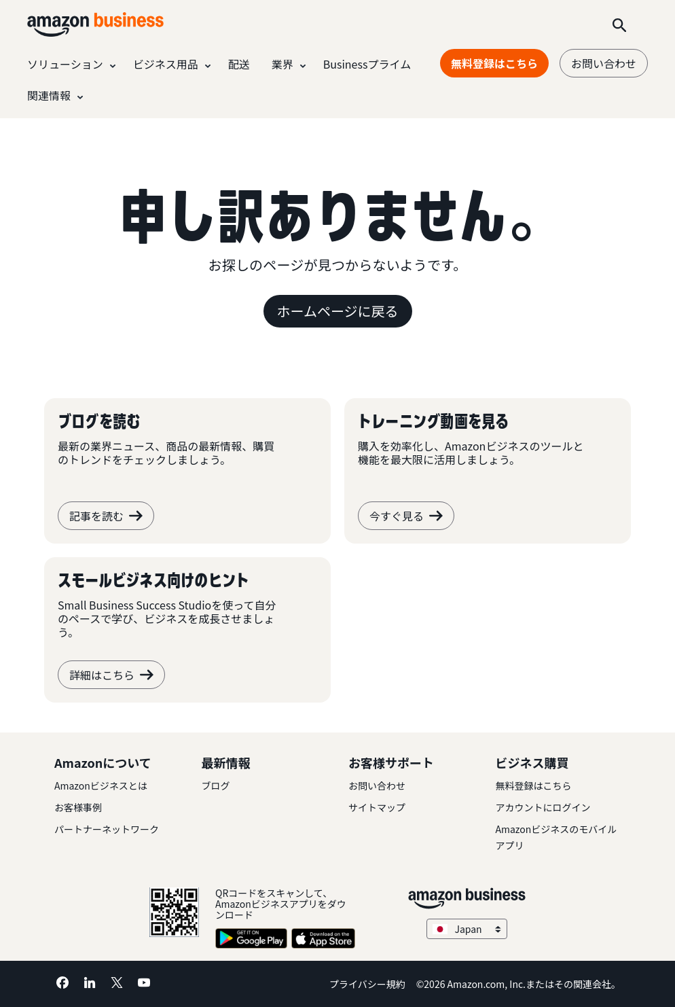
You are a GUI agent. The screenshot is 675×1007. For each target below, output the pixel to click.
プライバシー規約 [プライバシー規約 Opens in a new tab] (367, 984)
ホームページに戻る (338, 311)
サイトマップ (376, 807)
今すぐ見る (406, 516)
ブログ (216, 785)
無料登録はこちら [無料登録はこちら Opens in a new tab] (494, 63)
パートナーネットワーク (106, 829)
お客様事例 (78, 807)
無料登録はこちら (534, 785)
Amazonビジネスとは (100, 785)
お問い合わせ (603, 63)
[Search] (619, 24)
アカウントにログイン (543, 807)
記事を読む (106, 516)
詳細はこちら (111, 675)
